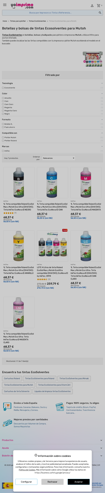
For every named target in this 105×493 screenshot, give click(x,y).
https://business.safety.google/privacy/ (52, 473)
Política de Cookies (27, 470)
